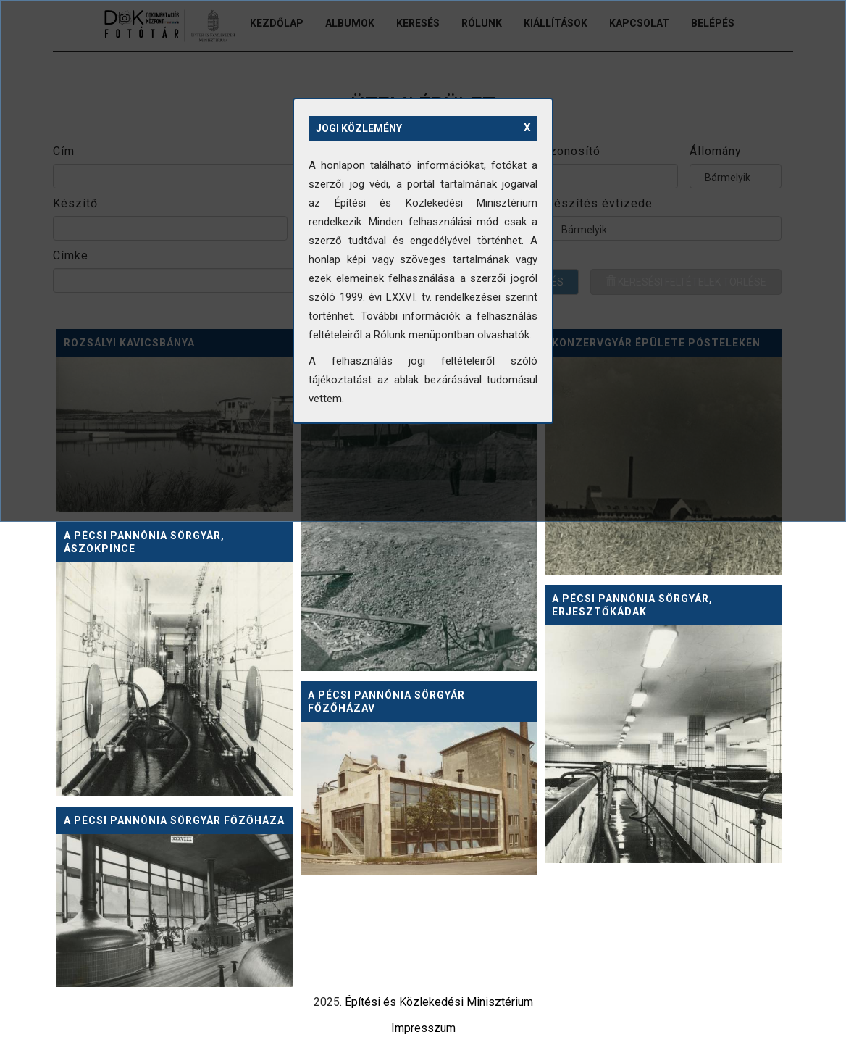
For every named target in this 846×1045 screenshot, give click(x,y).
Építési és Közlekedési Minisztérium (439, 1002)
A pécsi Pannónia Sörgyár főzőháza (174, 820)
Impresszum (423, 1028)
